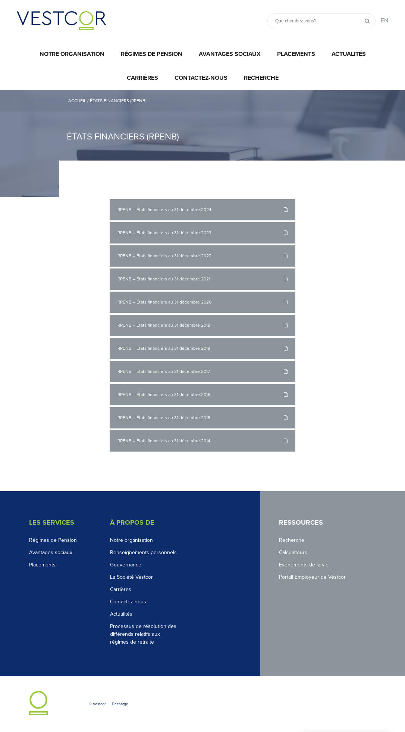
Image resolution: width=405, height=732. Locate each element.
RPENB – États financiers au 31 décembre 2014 (163, 440)
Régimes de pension (151, 54)
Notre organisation (72, 54)
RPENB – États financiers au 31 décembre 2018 (163, 348)
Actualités (349, 54)
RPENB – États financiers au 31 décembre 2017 (163, 371)
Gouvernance (125, 565)
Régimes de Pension (53, 540)
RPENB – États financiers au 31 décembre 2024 (164, 209)
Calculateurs (293, 552)
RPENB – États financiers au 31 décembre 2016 (163, 394)
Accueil (77, 100)
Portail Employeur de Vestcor (312, 577)
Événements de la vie (304, 565)
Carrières (142, 78)
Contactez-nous (201, 78)
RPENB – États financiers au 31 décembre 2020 (164, 302)
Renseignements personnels (143, 552)
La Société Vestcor (131, 577)
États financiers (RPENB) (118, 100)
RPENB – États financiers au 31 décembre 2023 (164, 232)
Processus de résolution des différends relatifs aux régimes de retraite (143, 634)
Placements (296, 54)
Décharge (120, 704)
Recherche (261, 78)
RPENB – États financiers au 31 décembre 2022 (164, 255)
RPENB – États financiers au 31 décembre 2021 (163, 279)
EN (384, 20)
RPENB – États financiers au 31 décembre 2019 (163, 325)
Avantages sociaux (230, 54)
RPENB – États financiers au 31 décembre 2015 (163, 417)
